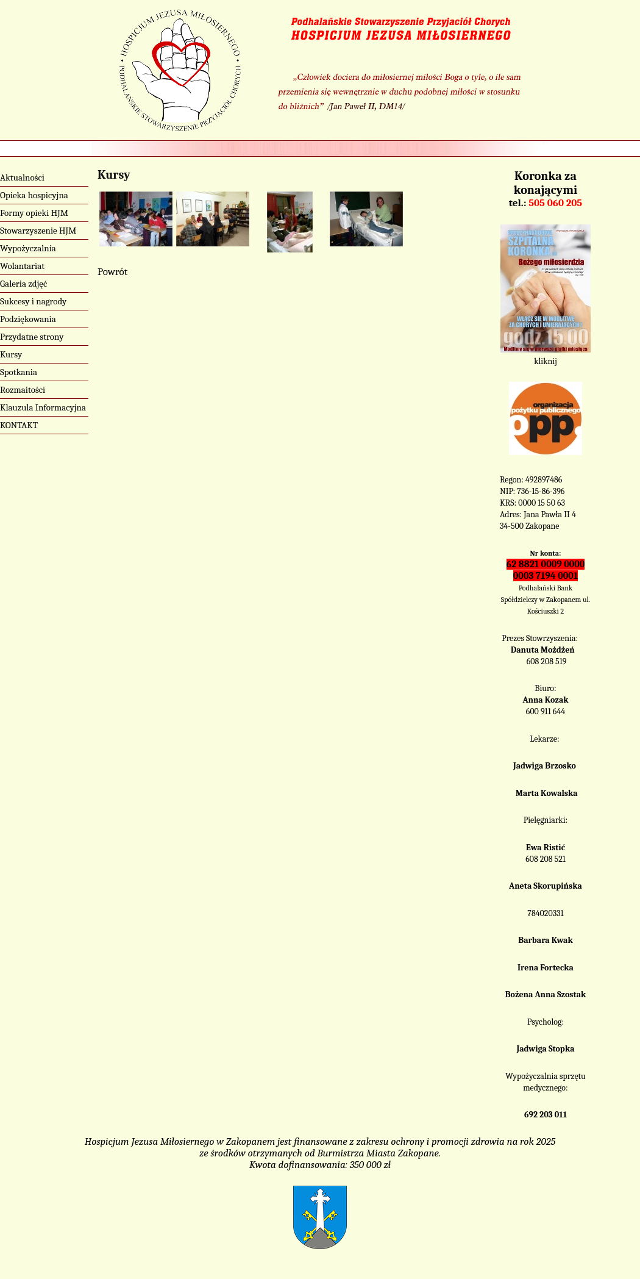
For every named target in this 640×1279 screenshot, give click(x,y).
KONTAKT (19, 425)
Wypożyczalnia (28, 248)
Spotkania (18, 372)
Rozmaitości (22, 389)
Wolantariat (22, 265)
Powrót (112, 272)
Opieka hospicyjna (34, 195)
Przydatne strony (32, 336)
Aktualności (22, 177)
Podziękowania (28, 318)
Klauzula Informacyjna (43, 407)
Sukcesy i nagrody (33, 301)
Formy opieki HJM (34, 212)
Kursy (11, 354)
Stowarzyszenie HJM (38, 230)
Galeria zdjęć (23, 283)
